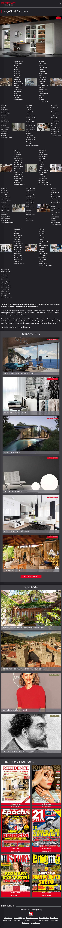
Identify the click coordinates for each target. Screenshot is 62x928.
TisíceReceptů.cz (17, 920)
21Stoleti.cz (27, 920)
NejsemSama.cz (35, 923)
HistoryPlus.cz (55, 920)
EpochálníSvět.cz (44, 918)
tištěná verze (15, 804)
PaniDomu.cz (25, 923)
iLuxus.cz (34, 920)
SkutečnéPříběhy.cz (19, 918)
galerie (58, 18)
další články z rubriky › (31, 576)
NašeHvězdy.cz (8, 918)
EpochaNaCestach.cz (32, 918)
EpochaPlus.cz (54, 918)
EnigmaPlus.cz (7, 920)
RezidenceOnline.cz (44, 920)
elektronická (15, 807)
